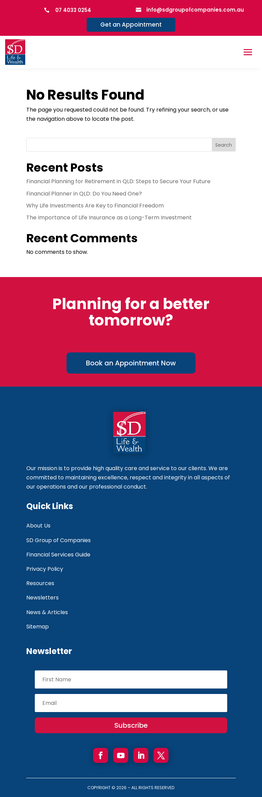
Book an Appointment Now (131, 363)
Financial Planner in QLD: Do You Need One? (84, 194)
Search (223, 145)
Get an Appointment (131, 24)
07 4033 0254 (73, 10)
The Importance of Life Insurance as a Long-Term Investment (109, 217)
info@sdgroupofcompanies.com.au (195, 9)
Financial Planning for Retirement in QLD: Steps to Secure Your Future (118, 181)
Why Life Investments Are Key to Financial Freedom (95, 205)
